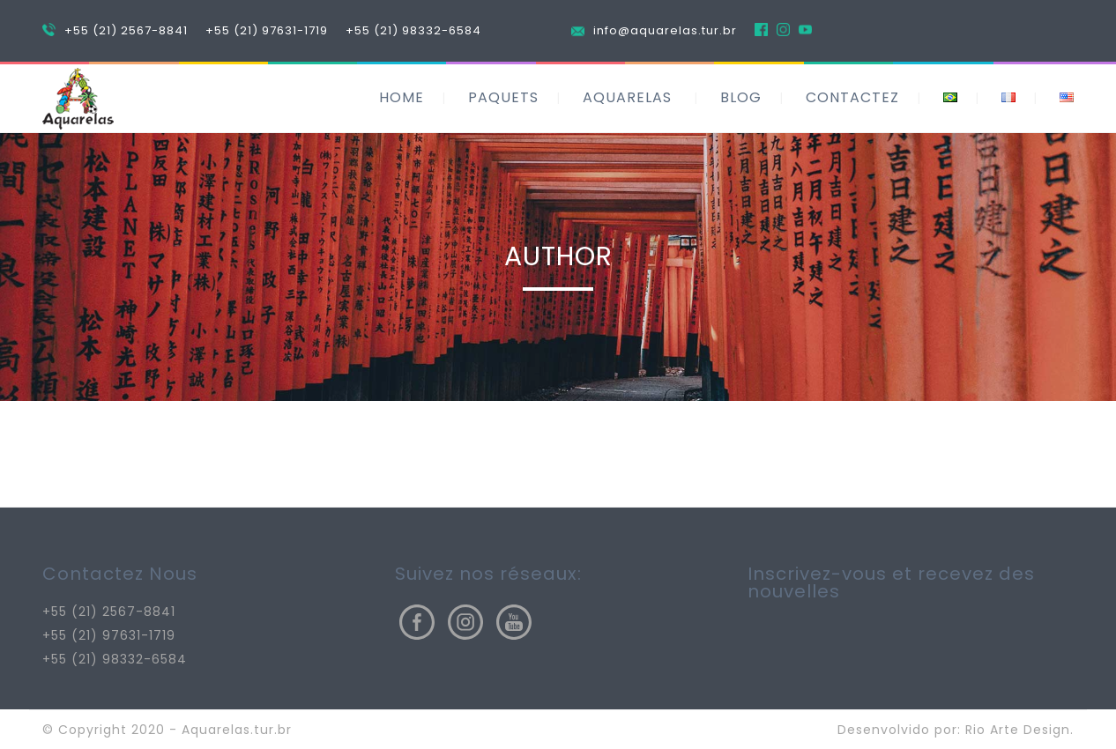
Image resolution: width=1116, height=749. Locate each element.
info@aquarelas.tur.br (665, 30)
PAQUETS (503, 97)
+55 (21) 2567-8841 (126, 30)
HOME (401, 97)
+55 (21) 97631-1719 (266, 30)
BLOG (741, 97)
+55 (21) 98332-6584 (413, 30)
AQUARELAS (627, 97)
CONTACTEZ (852, 97)
